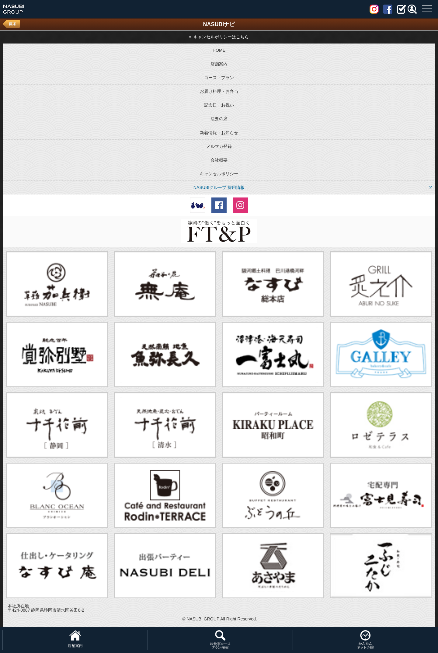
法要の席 (219, 119)
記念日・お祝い (219, 105)
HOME (219, 50)
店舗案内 (219, 64)
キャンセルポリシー (219, 174)
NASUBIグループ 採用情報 (219, 187)
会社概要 (219, 160)
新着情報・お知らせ (219, 133)
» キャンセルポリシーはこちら (219, 36)
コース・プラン (219, 77)
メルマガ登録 (219, 146)
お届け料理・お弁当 (219, 91)
